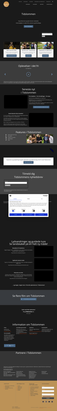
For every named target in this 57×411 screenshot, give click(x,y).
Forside (20, 1)
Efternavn (43, 389)
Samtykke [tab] (15, 198)
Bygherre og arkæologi (40, 1)
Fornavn (43, 386)
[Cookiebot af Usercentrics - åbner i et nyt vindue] (44, 195)
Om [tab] (41, 198)
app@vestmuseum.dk (33, 334)
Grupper (42, 4)
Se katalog (45, 55)
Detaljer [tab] (28, 198)
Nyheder (31, 1)
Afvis (15, 214)
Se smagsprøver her (11, 55)
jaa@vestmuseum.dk (7, 331)
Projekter (48, 1)
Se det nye (28, 55)
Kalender (35, 4)
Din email (6, 181)
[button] (5, 74)
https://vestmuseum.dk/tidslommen (35, 331)
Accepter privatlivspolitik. (47, 396)
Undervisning (49, 4)
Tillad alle (41, 214)
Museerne (26, 1)
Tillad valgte (28, 214)
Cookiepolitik (49, 407)
